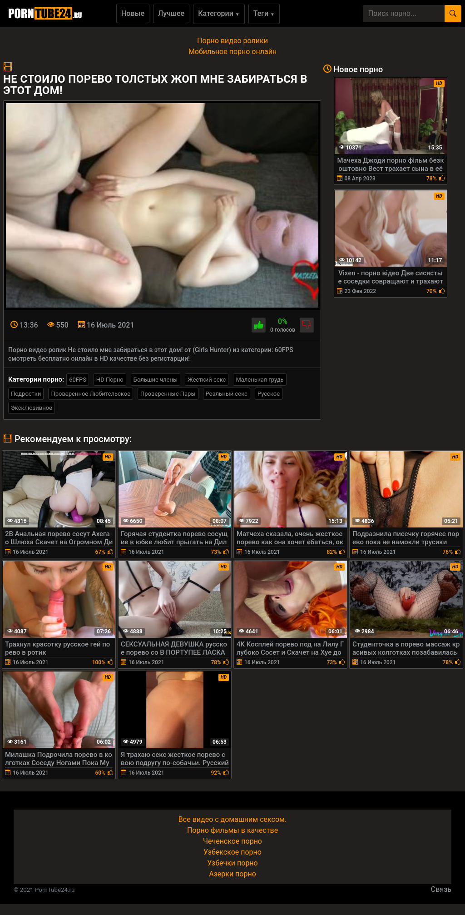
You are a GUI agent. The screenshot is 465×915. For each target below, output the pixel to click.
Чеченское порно (232, 841)
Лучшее (171, 13)
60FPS (77, 379)
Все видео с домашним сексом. (232, 819)
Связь (441, 889)
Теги (264, 13)
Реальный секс (226, 393)
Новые (132, 13)
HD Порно (110, 379)
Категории (219, 13)
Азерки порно (232, 874)
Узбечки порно (232, 863)
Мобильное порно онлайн (232, 51)
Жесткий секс (207, 379)
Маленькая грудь (259, 379)
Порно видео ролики (232, 40)
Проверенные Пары (167, 393)
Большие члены (156, 379)
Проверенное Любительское (90, 393)
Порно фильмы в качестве (232, 830)
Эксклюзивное (31, 407)
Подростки (26, 393)
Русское (268, 393)
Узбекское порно (232, 852)
